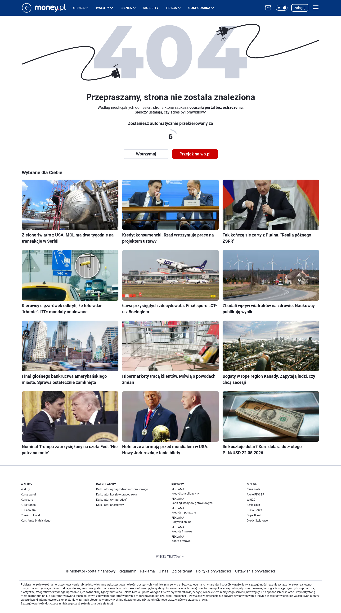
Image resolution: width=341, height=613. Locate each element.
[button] (281, 8)
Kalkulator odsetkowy (110, 505)
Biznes (126, 8)
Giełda (79, 8)
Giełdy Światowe (257, 520)
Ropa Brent (254, 515)
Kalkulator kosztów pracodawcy (116, 494)
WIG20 (251, 499)
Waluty (102, 8)
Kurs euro (27, 499)
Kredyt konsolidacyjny (185, 493)
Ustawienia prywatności (254, 571)
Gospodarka (199, 8)
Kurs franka (28, 505)
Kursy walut (28, 494)
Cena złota (253, 489)
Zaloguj (299, 8)
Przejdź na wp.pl (195, 153)
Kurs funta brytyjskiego (35, 520)
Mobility (151, 8)
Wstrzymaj (146, 153)
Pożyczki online (181, 522)
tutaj (110, 603)
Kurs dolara (28, 510)
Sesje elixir (253, 505)
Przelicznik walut (31, 515)
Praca (171, 8)
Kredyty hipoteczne (183, 512)
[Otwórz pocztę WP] (268, 8)
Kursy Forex (254, 510)
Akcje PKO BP (255, 494)
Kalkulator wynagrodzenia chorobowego (122, 489)
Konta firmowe (180, 541)
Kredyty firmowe (181, 531)
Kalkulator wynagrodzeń (111, 499)
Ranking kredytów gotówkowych (192, 503)
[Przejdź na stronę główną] (26, 11)
